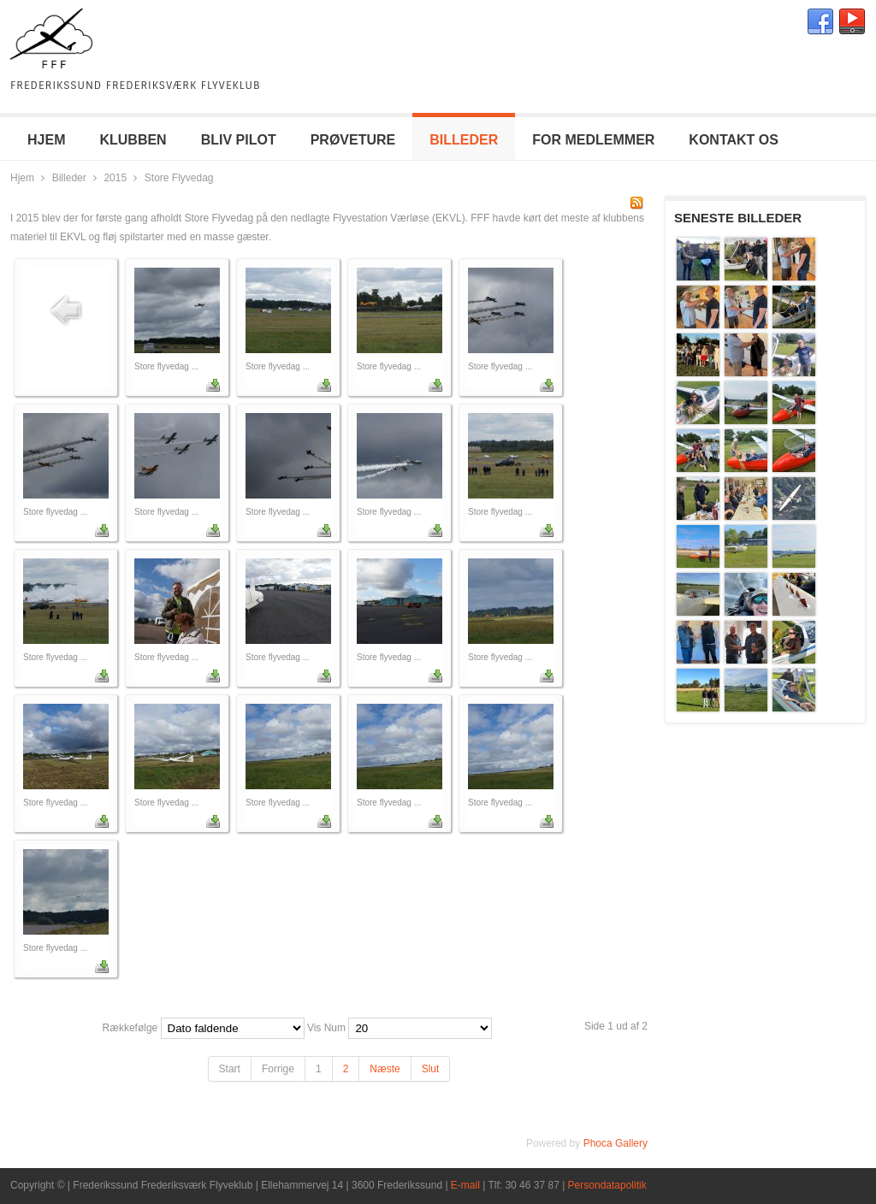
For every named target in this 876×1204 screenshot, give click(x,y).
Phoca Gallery (615, 1143)
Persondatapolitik (607, 1185)
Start (229, 1069)
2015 (115, 178)
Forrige (278, 1069)
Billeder (69, 178)
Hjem (22, 178)
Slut (431, 1069)
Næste (385, 1069)
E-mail (465, 1185)
